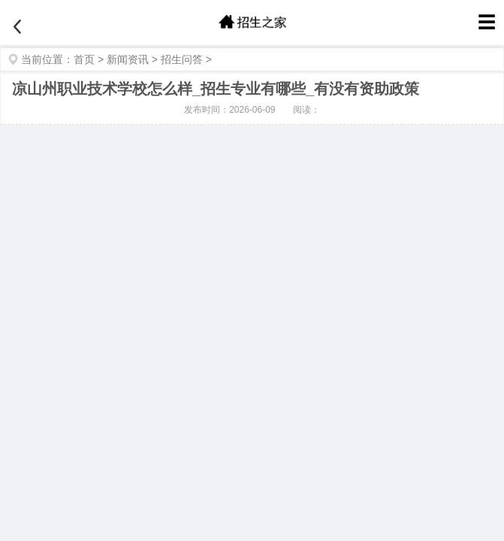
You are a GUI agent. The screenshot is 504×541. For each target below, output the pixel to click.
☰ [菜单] (487, 22)
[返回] (17, 27)
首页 (84, 59)
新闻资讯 (128, 59)
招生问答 (182, 59)
